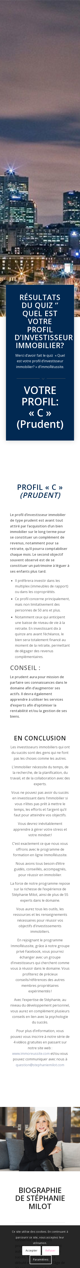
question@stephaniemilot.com (40, 1065)
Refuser (50, 1250)
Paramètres (40, 1259)
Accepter (32, 1250)
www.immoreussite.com (31, 1053)
